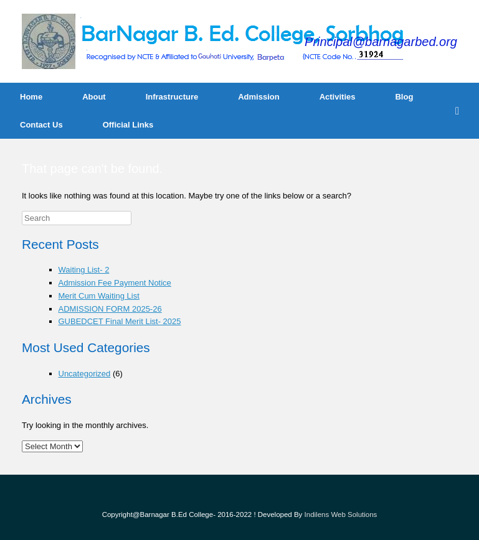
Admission (258, 96)
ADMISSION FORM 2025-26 (110, 309)
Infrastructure (172, 96)
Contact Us (41, 124)
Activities (338, 96)
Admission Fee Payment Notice (115, 282)
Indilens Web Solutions (341, 514)
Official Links (128, 124)
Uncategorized (85, 373)
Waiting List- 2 (84, 269)
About (94, 96)
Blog (404, 96)
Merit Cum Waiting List (99, 295)
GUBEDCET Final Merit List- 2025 (120, 321)
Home (31, 96)
